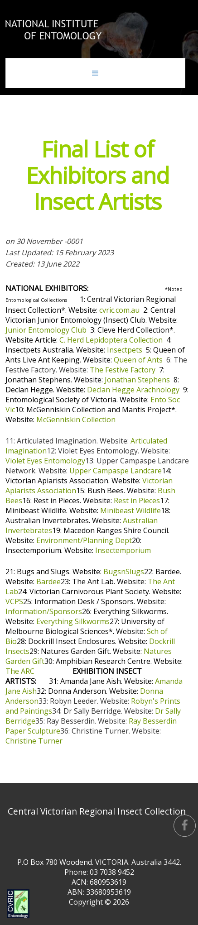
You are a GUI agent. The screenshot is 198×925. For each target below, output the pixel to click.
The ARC (19, 671)
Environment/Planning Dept (84, 540)
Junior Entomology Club (46, 330)
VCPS (14, 601)
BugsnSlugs (123, 572)
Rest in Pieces (137, 500)
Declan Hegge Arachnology (133, 390)
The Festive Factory (122, 370)
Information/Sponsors (43, 611)
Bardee (48, 581)
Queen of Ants (138, 360)
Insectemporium (123, 550)
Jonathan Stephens (137, 380)
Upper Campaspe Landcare (115, 471)
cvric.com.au (119, 310)
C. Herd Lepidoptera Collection (111, 340)
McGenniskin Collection (76, 419)
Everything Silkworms (73, 621)
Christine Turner (34, 741)
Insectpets (124, 350)
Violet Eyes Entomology (45, 461)
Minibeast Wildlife (130, 510)
